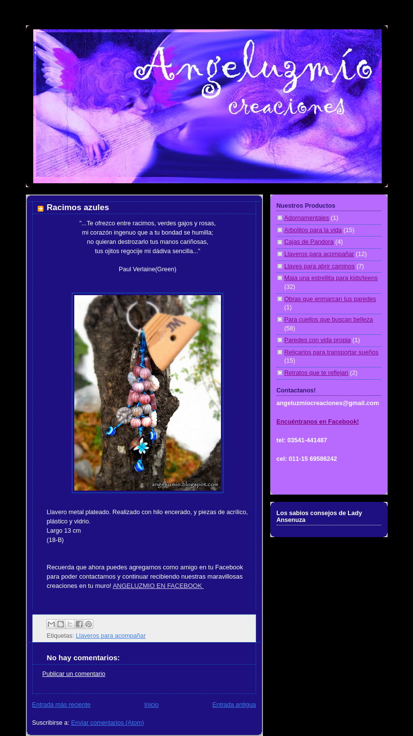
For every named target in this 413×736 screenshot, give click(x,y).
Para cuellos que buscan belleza (328, 319)
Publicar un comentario (74, 674)
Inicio (151, 704)
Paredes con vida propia (317, 340)
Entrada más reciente (61, 704)
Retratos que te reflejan (316, 372)
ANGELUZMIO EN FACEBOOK (158, 585)
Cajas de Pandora (309, 241)
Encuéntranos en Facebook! (318, 421)
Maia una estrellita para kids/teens (331, 278)
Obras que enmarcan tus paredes (330, 299)
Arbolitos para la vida (313, 230)
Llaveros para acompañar (111, 635)
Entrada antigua (234, 704)
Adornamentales (306, 218)
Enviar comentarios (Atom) (107, 722)
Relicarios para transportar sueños (331, 352)
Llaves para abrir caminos (319, 266)
